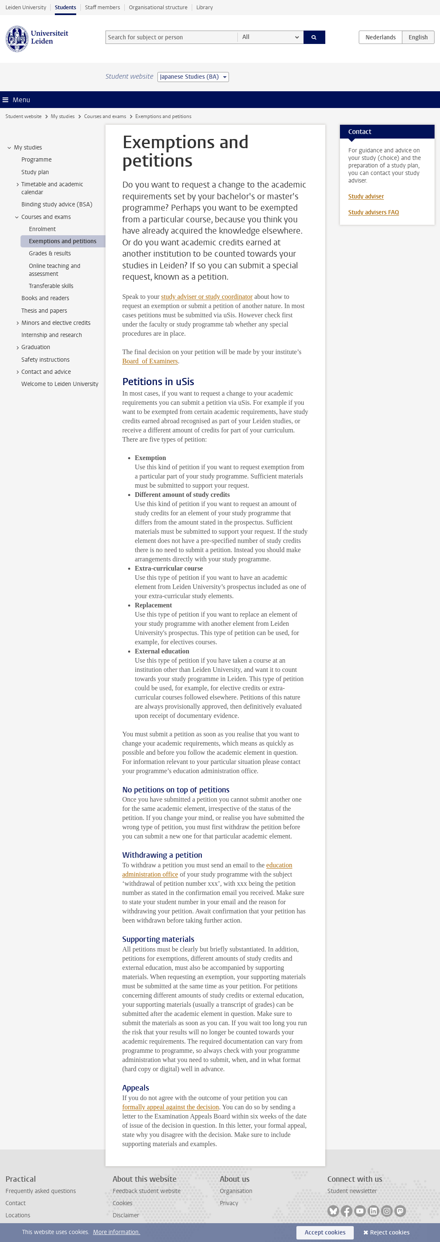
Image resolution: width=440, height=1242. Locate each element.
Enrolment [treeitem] (42, 229)
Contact (15, 1203)
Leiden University (25, 7)
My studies (63, 116)
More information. (116, 1232)
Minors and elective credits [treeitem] (51, 323)
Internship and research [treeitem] (51, 335)
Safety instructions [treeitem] (45, 360)
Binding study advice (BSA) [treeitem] (57, 204)
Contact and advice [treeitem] (42, 372)
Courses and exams (105, 116)
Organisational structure (158, 7)
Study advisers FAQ (373, 212)
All (246, 37)
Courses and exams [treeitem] (42, 217)
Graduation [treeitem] (31, 347)
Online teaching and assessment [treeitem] (54, 270)
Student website (23, 116)
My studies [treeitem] (24, 148)
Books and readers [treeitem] (45, 298)
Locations (17, 1215)
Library (204, 7)
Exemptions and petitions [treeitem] (62, 241)
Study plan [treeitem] (35, 172)
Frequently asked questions (40, 1191)
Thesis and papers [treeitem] (44, 311)
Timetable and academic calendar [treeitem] (48, 188)
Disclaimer (126, 1215)
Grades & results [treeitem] (50, 253)
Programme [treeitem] (36, 160)
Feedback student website (146, 1191)
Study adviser (366, 197)
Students (65, 7)
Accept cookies (325, 1233)
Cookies (122, 1203)
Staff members (102, 7)
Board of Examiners (150, 361)
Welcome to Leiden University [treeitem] (59, 384)
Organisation (236, 1191)
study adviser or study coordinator (207, 296)
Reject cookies (389, 1233)
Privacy (229, 1203)
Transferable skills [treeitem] (51, 286)
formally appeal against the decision (170, 1107)
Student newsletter (352, 1191)
